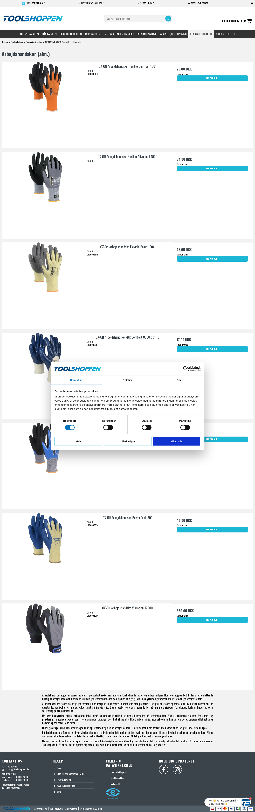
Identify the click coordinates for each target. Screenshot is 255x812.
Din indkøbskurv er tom (237, 21)
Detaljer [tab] (127, 380)
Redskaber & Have (146, 34)
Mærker (220, 34)
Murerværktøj (93, 34)
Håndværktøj (49, 34)
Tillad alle (176, 441)
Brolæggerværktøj (71, 34)
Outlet (231, 34)
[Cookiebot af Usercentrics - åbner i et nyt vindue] (186, 368)
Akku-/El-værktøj (29, 34)
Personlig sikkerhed (201, 34)
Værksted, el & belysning (173, 34)
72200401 (12, 766)
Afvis (78, 441)
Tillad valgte (127, 441)
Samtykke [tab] (76, 380)
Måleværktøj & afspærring (119, 34)
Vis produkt (212, 78)
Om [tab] (179, 380)
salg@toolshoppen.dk (18, 769)
